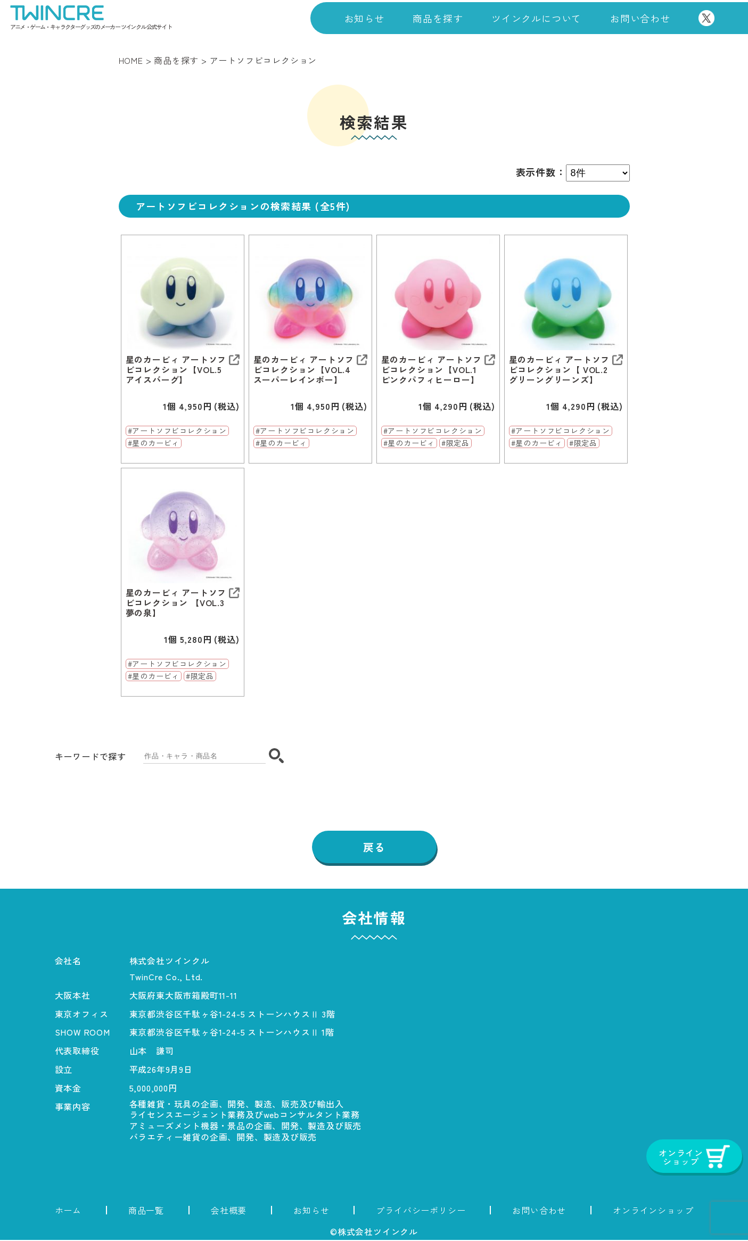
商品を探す (438, 18)
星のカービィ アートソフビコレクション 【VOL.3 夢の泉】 (176, 603)
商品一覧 (146, 1211)
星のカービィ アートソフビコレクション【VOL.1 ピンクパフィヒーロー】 (431, 369)
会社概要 (228, 1211)
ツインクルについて (536, 18)
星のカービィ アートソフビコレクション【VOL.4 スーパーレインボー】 (304, 369)
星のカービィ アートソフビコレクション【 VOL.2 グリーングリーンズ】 (559, 369)
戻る (374, 847)
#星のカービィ (154, 443)
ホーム (68, 1211)
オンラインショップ (653, 1211)
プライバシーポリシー (420, 1211)
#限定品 (455, 443)
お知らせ (364, 18)
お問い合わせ (640, 18)
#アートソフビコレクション (177, 431)
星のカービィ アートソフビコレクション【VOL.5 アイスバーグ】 (176, 369)
